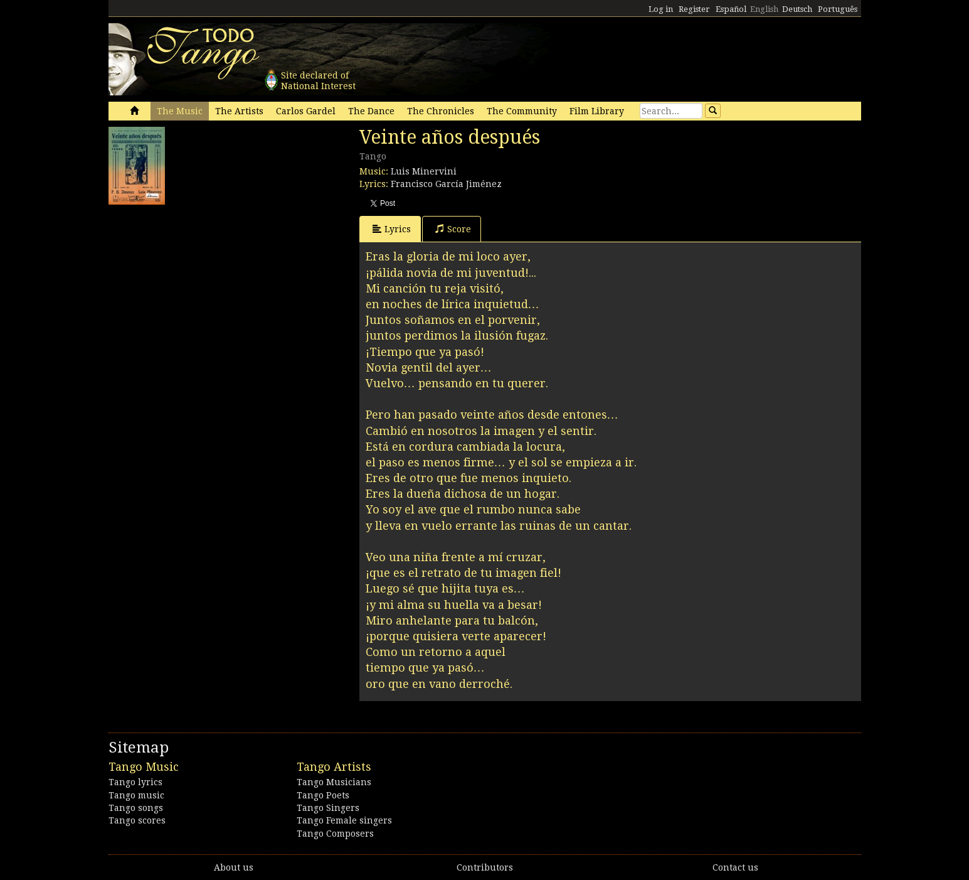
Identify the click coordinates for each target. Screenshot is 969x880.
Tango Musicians (334, 782)
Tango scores (137, 820)
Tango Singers (328, 808)
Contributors (485, 867)
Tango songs (136, 808)
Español (731, 9)
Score (453, 228)
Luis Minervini (424, 171)
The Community (522, 111)
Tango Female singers (344, 820)
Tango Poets (323, 795)
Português (837, 9)
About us (233, 867)
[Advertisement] (203, 289)
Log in (661, 9)
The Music (180, 111)
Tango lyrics (135, 782)
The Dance (371, 111)
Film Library (596, 111)
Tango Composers (335, 834)
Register (694, 9)
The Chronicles (440, 111)
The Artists (239, 111)
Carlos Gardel (306, 111)
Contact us (735, 867)
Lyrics (392, 228)
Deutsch (797, 9)
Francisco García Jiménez (446, 184)
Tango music (136, 795)
